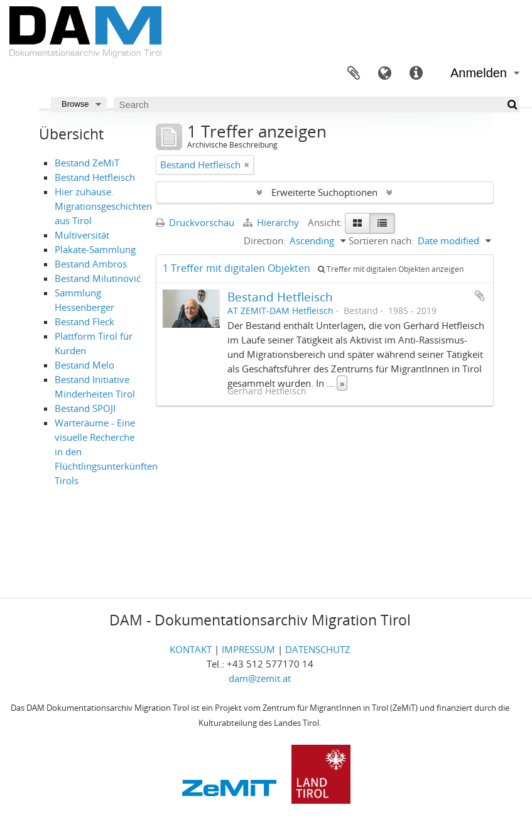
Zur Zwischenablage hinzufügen (480, 295)
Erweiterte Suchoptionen (324, 192)
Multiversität (82, 235)
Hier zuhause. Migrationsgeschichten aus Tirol (103, 206)
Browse (75, 104)
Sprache (385, 73)
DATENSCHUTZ (317, 649)
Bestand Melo (84, 365)
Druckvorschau (195, 222)
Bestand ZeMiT (87, 162)
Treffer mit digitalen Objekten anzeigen (391, 269)
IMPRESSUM (248, 649)
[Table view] (382, 223)
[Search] (316, 104)
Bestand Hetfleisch (95, 177)
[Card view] (357, 223)
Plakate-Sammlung (95, 249)
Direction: (265, 240)
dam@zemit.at (260, 678)
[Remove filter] (246, 165)
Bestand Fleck (84, 321)
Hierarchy (272, 222)
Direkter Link (416, 73)
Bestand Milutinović (98, 278)
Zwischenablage (353, 73)
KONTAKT (191, 649)
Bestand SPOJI (85, 408)
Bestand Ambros (91, 263)
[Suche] (511, 104)
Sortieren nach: (381, 240)
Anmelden (478, 73)
